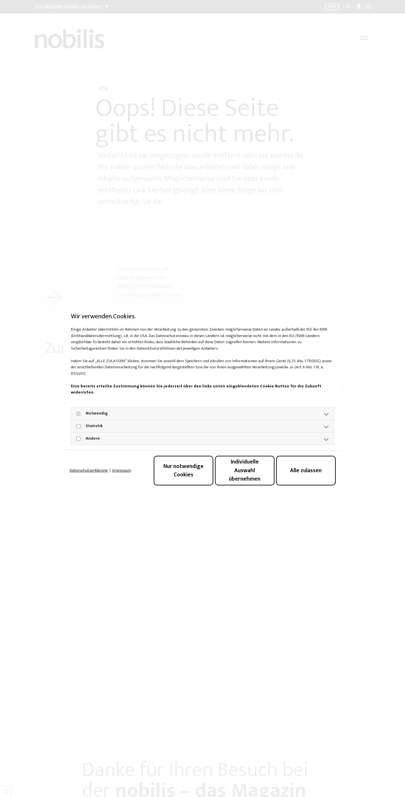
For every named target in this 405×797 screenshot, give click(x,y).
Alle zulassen (306, 470)
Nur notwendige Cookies (183, 470)
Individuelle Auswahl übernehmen (244, 470)
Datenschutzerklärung (89, 470)
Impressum (121, 470)
